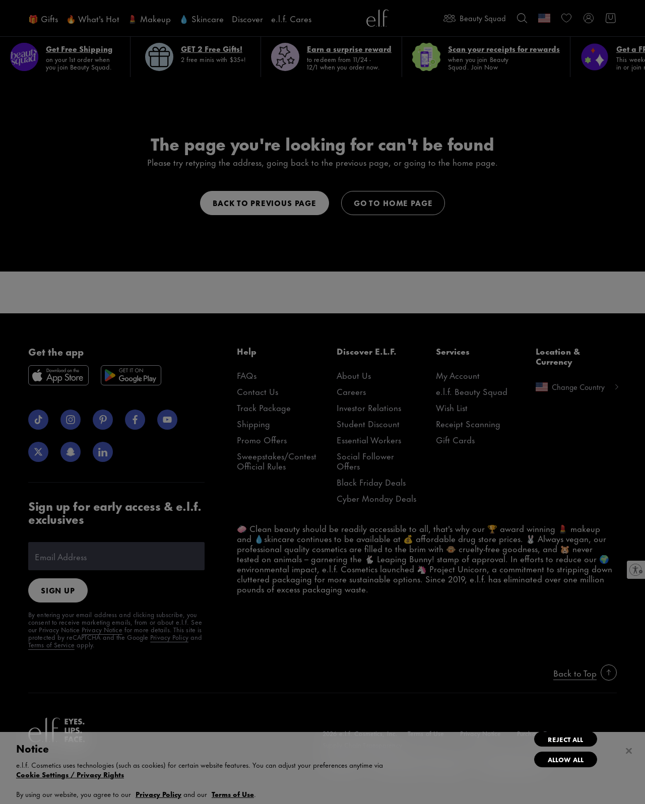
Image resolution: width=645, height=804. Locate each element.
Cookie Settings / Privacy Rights (70, 774)
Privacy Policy (158, 793)
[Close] (629, 751)
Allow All (566, 759)
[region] (322, 768)
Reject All (565, 739)
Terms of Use (233, 793)
